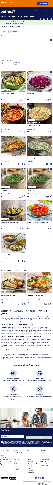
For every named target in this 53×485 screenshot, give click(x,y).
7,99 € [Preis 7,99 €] (20, 100)
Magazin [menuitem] (38, 10)
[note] (13, 298)
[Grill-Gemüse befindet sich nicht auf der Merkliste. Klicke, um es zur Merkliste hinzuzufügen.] (24, 137)
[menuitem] (3, 16)
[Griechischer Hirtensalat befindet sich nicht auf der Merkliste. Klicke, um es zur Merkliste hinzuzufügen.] (24, 234)
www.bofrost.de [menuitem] (5, 458)
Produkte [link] (3, 16)
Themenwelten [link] (11, 16)
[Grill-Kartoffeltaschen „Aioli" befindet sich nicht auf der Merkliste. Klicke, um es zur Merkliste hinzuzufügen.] (50, 274)
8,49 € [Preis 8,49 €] (20, 229)
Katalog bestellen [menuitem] (18, 456)
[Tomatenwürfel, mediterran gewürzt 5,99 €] (39, 216)
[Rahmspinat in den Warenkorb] (24, 196)
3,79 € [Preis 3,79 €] (20, 196)
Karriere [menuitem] (42, 10)
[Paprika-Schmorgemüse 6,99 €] (13, 119)
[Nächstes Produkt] (50, 290)
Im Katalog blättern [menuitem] (18, 454)
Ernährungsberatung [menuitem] (44, 454)
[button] (42, 3)
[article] (26, 335)
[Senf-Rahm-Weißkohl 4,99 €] (39, 119)
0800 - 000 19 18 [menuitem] (6, 463)
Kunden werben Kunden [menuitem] (19, 465)
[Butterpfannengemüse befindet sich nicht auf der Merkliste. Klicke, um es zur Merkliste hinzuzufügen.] (24, 72)
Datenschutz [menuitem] (30, 460)
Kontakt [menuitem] (2, 454)
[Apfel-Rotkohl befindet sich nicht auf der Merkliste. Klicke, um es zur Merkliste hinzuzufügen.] (51, 72)
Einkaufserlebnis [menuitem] (43, 456)
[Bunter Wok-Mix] (26, 55)
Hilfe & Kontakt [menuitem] (48, 10)
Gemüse (40, 317)
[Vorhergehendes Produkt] (2, 290)
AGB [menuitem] (28, 456)
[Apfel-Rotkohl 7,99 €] (39, 87)
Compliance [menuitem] (30, 467)
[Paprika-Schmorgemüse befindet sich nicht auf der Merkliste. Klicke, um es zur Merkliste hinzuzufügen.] (24, 104)
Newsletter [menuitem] (16, 462)
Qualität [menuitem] (42, 452)
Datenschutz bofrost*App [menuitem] (32, 462)
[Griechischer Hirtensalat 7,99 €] (13, 249)
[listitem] (4, 291)
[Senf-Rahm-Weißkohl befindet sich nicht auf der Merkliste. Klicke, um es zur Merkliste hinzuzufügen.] (51, 104)
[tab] (44, 19)
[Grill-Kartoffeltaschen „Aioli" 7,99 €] (39, 290)
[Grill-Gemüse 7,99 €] (13, 152)
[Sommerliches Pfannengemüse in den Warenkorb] (24, 229)
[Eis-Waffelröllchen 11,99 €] (13, 290)
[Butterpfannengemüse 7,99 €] (13, 87)
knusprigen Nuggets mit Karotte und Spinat (42, 333)
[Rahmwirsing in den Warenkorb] (51, 164)
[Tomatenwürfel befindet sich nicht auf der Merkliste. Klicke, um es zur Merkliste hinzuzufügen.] (51, 201)
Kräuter (44, 317)
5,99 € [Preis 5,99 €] (46, 229)
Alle (4, 31)
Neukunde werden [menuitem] (44, 458)
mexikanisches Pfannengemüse (7, 333)
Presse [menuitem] (28, 454)
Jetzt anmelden (39, 437)
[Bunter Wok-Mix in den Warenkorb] (19, 63)
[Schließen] (51, 1)
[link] (8, 11)
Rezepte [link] (31, 16)
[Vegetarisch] (1, 99)
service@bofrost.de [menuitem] (6, 460)
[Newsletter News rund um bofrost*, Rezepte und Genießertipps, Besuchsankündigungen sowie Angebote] (26, 438)
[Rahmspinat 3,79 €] (13, 184)
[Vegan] (2, 63)
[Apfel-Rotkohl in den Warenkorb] (51, 100)
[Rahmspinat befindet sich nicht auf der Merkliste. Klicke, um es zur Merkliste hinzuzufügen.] (24, 169)
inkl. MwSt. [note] (21, 305)
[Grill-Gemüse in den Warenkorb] (24, 164)
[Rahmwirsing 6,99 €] (39, 152)
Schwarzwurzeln (15, 332)
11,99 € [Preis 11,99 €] (19, 304)
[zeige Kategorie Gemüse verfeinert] (14, 31)
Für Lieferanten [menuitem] (30, 469)
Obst (49, 317)
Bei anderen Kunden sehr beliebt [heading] (13, 271)
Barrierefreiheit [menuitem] (30, 471)
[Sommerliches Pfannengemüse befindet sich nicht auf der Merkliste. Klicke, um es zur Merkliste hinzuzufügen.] (24, 201)
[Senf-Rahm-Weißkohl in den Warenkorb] (51, 132)
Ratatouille (36, 340)
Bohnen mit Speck (19, 333)
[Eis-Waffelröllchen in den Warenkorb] (24, 304)
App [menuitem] (15, 460)
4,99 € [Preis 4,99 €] (14, 63)
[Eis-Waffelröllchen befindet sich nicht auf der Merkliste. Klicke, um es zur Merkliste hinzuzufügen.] (24, 274)
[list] (26, 387)
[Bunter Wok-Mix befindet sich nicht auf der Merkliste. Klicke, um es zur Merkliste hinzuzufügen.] (51, 40)
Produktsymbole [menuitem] (44, 464)
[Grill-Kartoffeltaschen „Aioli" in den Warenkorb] (50, 304)
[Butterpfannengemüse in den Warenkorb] (24, 100)
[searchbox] (1, 19)
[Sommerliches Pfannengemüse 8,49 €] (13, 216)
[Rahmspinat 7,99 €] (39, 184)
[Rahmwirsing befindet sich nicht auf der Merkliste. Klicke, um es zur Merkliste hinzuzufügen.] (51, 137)
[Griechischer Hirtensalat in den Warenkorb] (24, 261)
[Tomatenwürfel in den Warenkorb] (51, 229)
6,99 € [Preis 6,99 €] (20, 132)
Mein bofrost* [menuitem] (5, 456)
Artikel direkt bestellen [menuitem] (19, 452)
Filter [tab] (3, 36)
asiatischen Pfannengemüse (15, 344)
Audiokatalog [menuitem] (17, 458)
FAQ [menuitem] (2, 452)
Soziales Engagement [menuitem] (32, 465)
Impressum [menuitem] (29, 458)
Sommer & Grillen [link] (23, 16)
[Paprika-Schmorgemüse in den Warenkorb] (24, 132)
